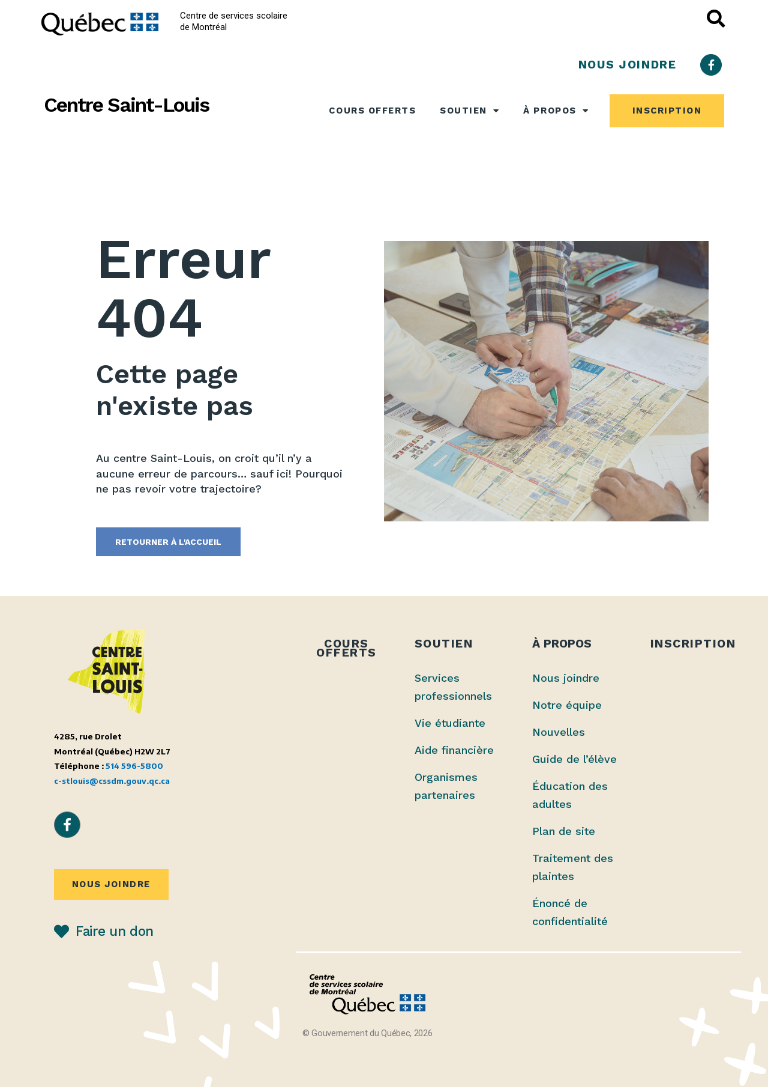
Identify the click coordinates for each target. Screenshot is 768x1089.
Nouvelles (558, 733)
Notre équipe (567, 706)
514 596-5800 (134, 768)
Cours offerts (372, 110)
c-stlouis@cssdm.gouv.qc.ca (112, 783)
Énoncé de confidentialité (570, 914)
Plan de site (563, 833)
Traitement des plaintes (572, 869)
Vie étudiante (450, 724)
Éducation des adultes (570, 796)
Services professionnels (453, 688)
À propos (556, 110)
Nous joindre (565, 679)
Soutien (469, 110)
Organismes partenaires (446, 787)
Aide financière (454, 751)
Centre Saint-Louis (126, 105)
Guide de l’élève (574, 760)
